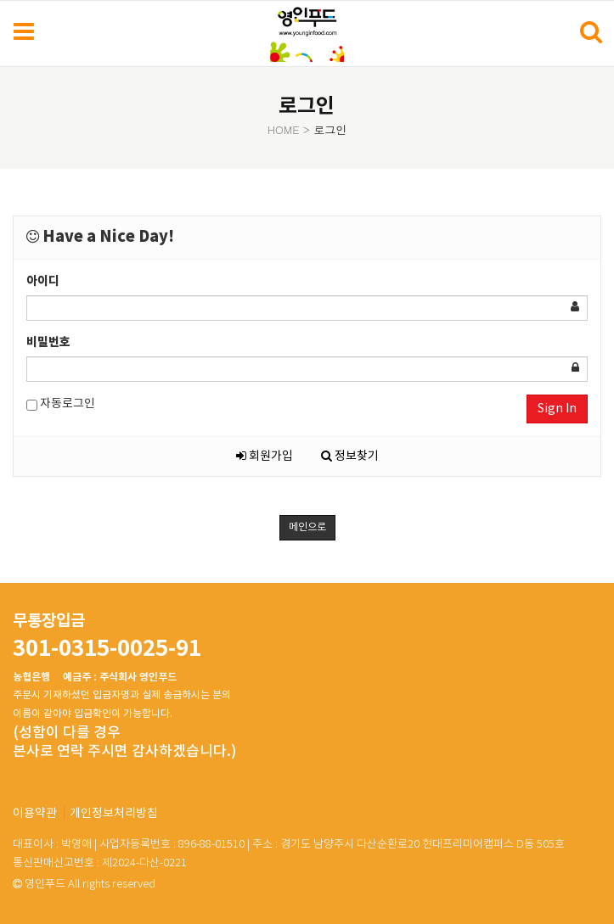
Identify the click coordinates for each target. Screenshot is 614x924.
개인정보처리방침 (114, 813)
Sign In (557, 409)
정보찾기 (350, 456)
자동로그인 (60, 404)
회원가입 (264, 456)
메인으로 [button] (307, 527)
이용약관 (35, 813)
